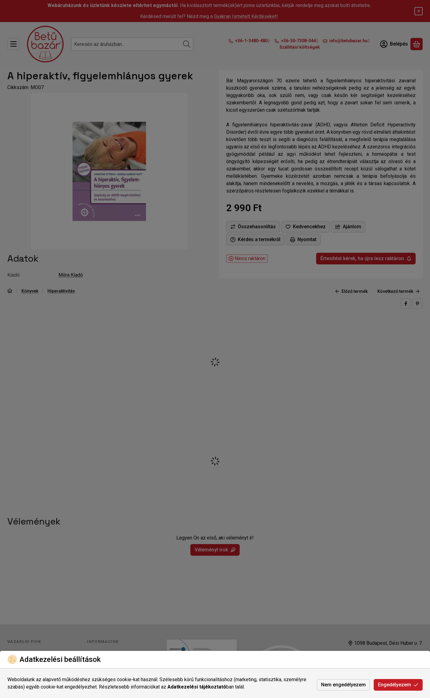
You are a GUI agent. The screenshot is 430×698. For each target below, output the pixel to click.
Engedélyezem (398, 685)
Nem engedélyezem (343, 685)
